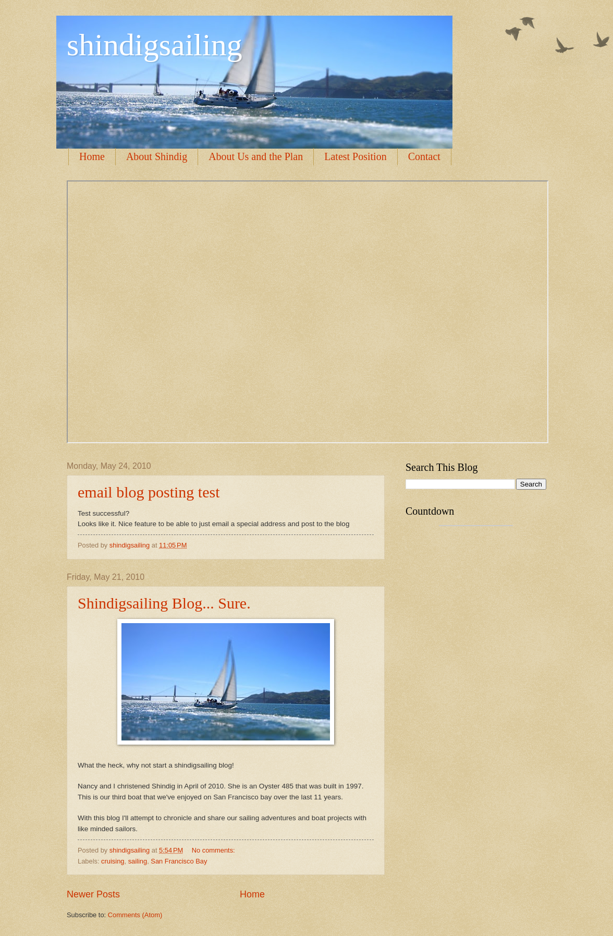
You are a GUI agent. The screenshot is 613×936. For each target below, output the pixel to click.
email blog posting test (148, 492)
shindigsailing (154, 45)
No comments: (214, 850)
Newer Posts (93, 894)
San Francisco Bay (179, 861)
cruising (112, 861)
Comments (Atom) (135, 915)
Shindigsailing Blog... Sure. (164, 603)
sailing (138, 861)
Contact (424, 156)
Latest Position (355, 156)
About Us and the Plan (256, 156)
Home (92, 156)
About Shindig (156, 156)
